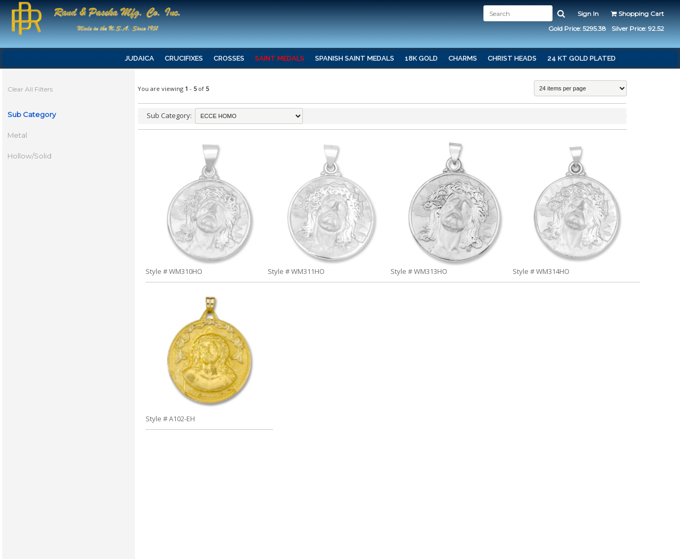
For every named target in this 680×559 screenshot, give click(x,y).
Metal (23, 135)
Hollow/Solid (35, 156)
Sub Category (37, 114)
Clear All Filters (35, 89)
